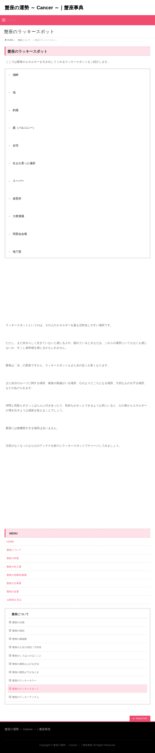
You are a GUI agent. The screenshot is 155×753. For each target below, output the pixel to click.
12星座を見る (14, 599)
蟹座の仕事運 (14, 583)
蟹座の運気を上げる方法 (25, 664)
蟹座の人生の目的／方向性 (26, 647)
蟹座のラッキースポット (25, 688)
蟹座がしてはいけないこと (26, 655)
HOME (10, 40)
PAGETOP (141, 718)
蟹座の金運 (13, 591)
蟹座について (24, 40)
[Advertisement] (77, 290)
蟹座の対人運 (15, 566)
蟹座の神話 (18, 630)
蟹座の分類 (18, 622)
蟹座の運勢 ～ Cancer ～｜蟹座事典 (44, 7)
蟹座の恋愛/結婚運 (17, 575)
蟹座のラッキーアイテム (25, 697)
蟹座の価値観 (19, 639)
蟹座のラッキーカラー (24, 680)
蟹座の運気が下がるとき (25, 672)
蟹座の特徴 (14, 558)
